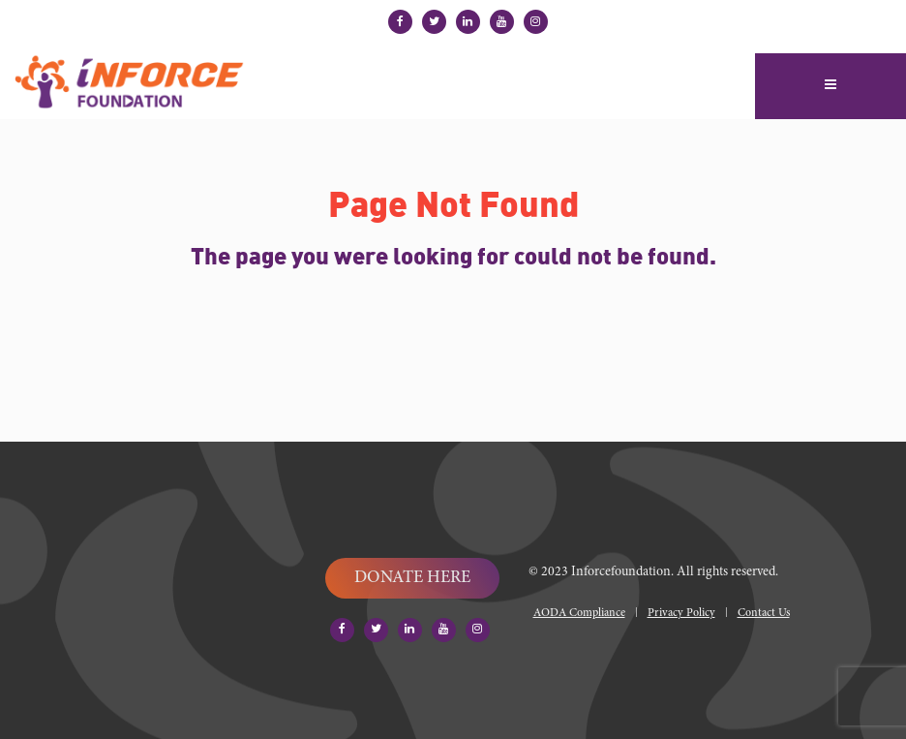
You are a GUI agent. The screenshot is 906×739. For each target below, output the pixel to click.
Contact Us (764, 613)
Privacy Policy (681, 613)
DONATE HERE (412, 578)
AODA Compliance (579, 613)
